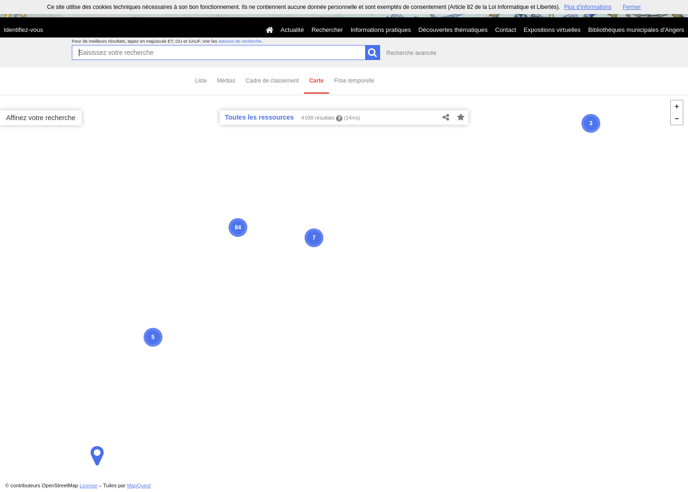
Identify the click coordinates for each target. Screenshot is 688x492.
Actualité (292, 29)
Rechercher (327, 29)
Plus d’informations (588, 7)
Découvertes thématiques (453, 29)
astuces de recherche (239, 41)
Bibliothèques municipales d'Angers (636, 29)
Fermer (632, 7)
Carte (316, 80)
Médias (226, 80)
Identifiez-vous (23, 29)
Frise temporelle (354, 80)
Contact (505, 29)
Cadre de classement (272, 80)
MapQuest (139, 485)
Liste (201, 80)
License (89, 485)
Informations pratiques (381, 29)
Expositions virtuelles (552, 29)
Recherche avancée (411, 53)
